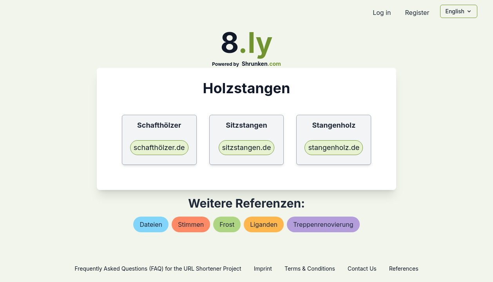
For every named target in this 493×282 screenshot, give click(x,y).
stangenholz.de (333, 147)
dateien (151, 224)
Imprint (263, 268)
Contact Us (362, 268)
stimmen (191, 224)
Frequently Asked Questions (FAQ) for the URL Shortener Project (157, 268)
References (404, 268)
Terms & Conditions (310, 268)
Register (417, 12)
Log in (382, 12)
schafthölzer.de (159, 147)
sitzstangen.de (246, 147)
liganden (263, 224)
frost (226, 224)
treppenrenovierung (323, 224)
